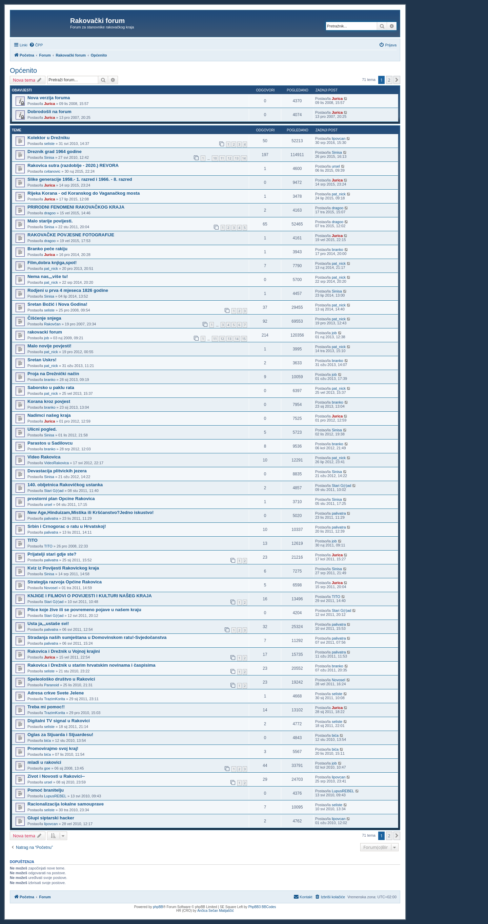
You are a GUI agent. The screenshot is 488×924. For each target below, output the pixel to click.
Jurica (49, 104)
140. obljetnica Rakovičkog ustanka (65, 484)
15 (244, 339)
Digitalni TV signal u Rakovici (58, 720)
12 (229, 158)
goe (47, 768)
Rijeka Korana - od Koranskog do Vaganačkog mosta (83, 193)
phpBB (158, 907)
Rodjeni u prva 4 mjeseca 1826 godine (67, 290)
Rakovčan (52, 324)
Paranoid (51, 685)
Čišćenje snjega (44, 318)
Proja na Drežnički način (53, 373)
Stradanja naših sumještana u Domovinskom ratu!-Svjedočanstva (96, 637)
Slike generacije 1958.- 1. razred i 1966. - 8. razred (79, 179)
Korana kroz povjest (48, 401)
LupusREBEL (55, 796)
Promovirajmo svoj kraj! (52, 748)
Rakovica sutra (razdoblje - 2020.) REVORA (73, 165)
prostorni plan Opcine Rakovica (61, 498)
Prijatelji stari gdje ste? (51, 554)
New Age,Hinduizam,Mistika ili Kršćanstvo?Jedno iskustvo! (90, 512)
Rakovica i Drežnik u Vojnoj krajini (63, 651)
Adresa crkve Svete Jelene (55, 692)
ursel (336, 166)
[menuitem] (36, 45)
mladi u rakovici (44, 762)
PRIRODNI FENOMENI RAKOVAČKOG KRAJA (75, 207)
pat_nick (339, 194)
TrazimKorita (54, 699)
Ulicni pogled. (42, 429)
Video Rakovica (43, 456)
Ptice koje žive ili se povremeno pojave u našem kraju (84, 609)
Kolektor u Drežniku (48, 137)
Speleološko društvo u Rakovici (61, 679)
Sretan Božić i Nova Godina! (57, 304)
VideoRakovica (56, 463)
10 (215, 158)
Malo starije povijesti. (50, 220)
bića (47, 740)
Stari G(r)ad (53, 491)
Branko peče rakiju (47, 248)
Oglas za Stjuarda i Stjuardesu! (60, 734)
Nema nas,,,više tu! (47, 276)
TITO (32, 540)
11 (222, 158)
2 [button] (389, 80)
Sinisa (49, 157)
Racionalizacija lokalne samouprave (65, 804)
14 (244, 158)
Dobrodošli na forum (49, 111)
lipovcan (338, 138)
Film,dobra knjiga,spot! (52, 262)
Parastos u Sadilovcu (50, 443)
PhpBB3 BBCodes (262, 907)
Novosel (51, 588)
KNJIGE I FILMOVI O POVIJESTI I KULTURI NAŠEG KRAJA (89, 595)
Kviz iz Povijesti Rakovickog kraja (63, 568)
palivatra (51, 518)
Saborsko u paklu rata (50, 387)
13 (236, 158)
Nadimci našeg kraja (49, 415)
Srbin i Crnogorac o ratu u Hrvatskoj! (66, 526)
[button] (396, 80)
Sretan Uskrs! (42, 359)
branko (337, 250)
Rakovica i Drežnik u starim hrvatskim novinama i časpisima (91, 665)
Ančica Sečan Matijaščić (215, 910)
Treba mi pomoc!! (46, 706)
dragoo (50, 213)
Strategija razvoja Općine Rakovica (64, 581)
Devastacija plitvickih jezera (56, 470)
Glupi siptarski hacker (50, 817)
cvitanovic (52, 171)
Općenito (23, 70)
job (46, 338)
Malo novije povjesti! (49, 345)
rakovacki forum (44, 332)
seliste (49, 144)
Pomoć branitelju (45, 790)
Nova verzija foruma (48, 97)
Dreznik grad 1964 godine (54, 151)
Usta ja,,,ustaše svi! (48, 623)
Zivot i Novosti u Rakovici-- (56, 776)
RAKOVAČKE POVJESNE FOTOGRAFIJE (70, 234)
